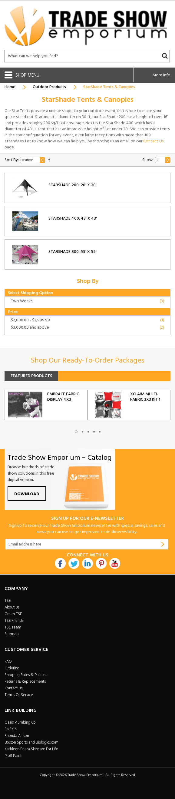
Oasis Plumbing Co (20, 722)
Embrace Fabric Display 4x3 (63, 397)
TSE (8, 601)
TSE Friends (14, 621)
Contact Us (153, 141)
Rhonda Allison (17, 736)
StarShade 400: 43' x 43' (72, 218)
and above (30, 327)
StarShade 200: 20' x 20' (72, 185)
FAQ (8, 661)
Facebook (60, 563)
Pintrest (101, 563)
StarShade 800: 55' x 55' (72, 251)
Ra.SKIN (11, 729)
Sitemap (12, 634)
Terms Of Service (19, 695)
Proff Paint (13, 756)
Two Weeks (21, 301)
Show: (148, 160)
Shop (21, 75)
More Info (161, 75)
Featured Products (31, 376)
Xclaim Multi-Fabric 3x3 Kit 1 (145, 397)
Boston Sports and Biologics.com (31, 742)
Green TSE (13, 614)
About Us (12, 607)
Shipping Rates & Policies (26, 675)
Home (10, 87)
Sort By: (12, 160)
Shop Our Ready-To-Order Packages (87, 360)
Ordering (12, 668)
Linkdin (87, 563)
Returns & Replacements (25, 681)
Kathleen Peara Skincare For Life (31, 749)
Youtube (114, 563)
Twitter (73, 563)
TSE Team (13, 627)
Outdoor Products (49, 87)
